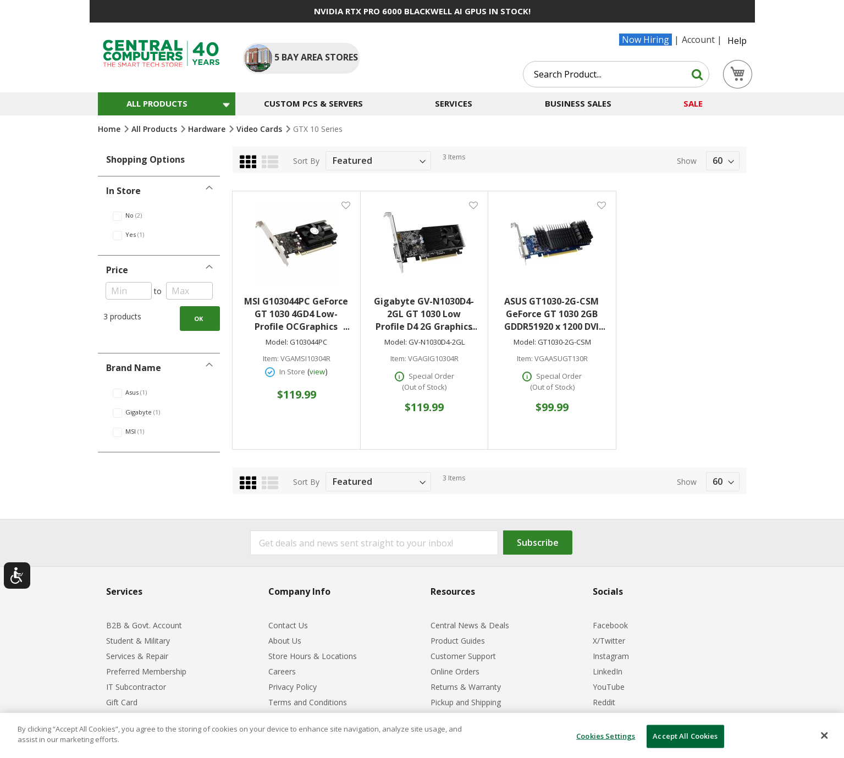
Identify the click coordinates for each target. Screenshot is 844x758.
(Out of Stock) (424, 387)
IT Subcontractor (136, 687)
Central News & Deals (470, 625)
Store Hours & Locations (312, 656)
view (317, 372)
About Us (284, 640)
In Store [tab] (123, 191)
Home (110, 129)
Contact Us (288, 625)
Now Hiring (645, 40)
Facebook (610, 625)
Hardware (208, 129)
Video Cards (260, 129)
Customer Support (463, 656)
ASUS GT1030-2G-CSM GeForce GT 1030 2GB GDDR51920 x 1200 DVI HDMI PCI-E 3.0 (554, 314)
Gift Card (121, 702)
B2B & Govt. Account (144, 625)
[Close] (824, 735)
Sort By (306, 161)
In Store (292, 372)
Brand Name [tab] (133, 368)
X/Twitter (609, 640)
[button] (345, 204)
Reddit (604, 702)
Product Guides (458, 640)
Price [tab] (117, 270)
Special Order (431, 376)
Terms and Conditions (307, 702)
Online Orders (455, 671)
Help (737, 41)
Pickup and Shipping (466, 702)
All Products (155, 129)
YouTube (609, 687)
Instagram (611, 656)
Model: (277, 342)
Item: (271, 358)
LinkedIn (607, 671)
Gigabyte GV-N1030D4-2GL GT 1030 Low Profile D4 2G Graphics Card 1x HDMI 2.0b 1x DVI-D (425, 314)
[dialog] (422, 735)
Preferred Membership (146, 671)
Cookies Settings (605, 736)
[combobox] (616, 74)
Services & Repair (137, 656)
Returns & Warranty (466, 687)
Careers (282, 671)
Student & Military (138, 640)
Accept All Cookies (685, 736)
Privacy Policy (292, 687)
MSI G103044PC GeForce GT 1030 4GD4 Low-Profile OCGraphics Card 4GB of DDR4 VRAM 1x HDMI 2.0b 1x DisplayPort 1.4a (296, 314)
